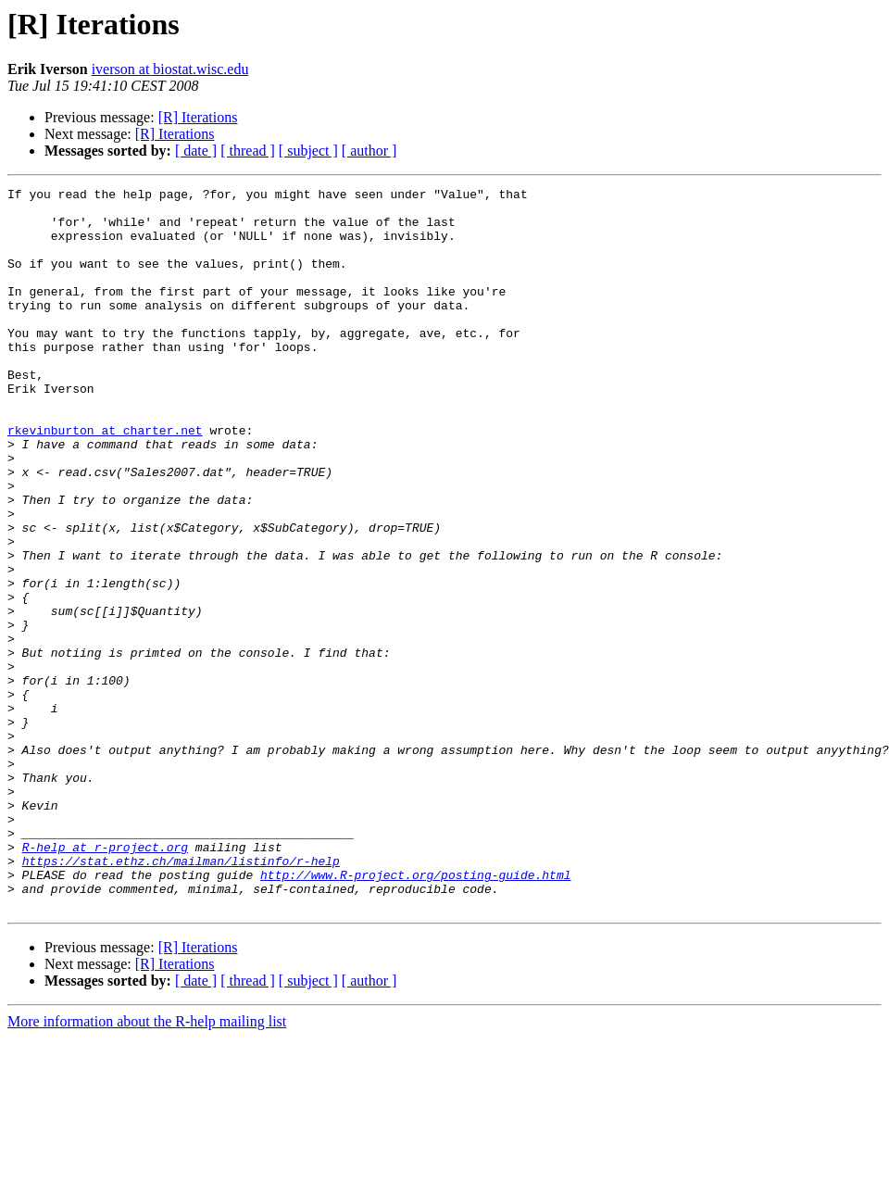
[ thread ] (247, 150)
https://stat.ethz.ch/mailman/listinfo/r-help (181, 996)
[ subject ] (308, 150)
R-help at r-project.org (105, 980)
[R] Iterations (198, 117)
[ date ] (196, 150)
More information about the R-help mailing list (146, 1166)
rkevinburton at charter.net (105, 480)
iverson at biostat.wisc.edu (170, 69)
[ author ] (369, 150)
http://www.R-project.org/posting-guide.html (415, 1013)
